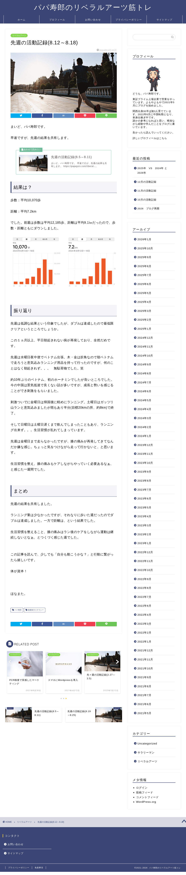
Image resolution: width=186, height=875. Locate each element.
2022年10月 (145, 569)
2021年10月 (145, 668)
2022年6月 (144, 605)
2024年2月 (144, 427)
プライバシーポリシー (129, 19)
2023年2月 (144, 534)
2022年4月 (144, 614)
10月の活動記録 (147, 199)
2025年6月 (144, 283)
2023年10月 (145, 462)
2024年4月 (144, 409)
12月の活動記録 (147, 182)
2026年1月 (144, 239)
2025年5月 (144, 292)
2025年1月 (144, 328)
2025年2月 (144, 319)
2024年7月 (144, 382)
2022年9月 (144, 579)
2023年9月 (144, 471)
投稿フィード (144, 792)
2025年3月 (144, 310)
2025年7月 (144, 274)
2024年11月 (145, 346)
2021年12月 (145, 650)
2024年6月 (144, 391)
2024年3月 (144, 418)
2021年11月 (145, 659)
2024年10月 (145, 355)
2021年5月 (144, 713)
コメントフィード (147, 797)
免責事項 (39, 868)
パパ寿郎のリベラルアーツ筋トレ (93, 7)
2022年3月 (144, 623)
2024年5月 (144, 400)
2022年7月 (144, 596)
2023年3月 (144, 525)
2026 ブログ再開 (148, 208)
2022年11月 (145, 560)
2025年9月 (144, 257)
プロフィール (57, 19)
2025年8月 (144, 266)
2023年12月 (145, 444)
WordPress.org (146, 801)
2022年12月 (145, 552)
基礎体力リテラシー (35, 611)
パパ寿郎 (17, 611)
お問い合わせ (93, 19)
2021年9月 (144, 677)
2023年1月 (144, 543)
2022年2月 (144, 632)
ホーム (22, 19)
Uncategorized (147, 743)
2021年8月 (144, 686)
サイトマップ (164, 19)
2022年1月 (144, 641)
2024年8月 (144, 373)
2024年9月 (144, 364)
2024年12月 (145, 337)
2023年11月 (145, 453)
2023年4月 (144, 516)
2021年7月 (144, 695)
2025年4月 (144, 301)
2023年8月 (144, 480)
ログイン (141, 787)
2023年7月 (144, 489)
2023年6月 (144, 498)
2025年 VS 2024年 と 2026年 (154, 170)
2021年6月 (144, 704)
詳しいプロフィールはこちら (150, 138)
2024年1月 (144, 435)
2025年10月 (145, 248)
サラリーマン (146, 752)
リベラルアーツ (19, 35)
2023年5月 (144, 507)
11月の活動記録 (147, 190)
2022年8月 (144, 587)
